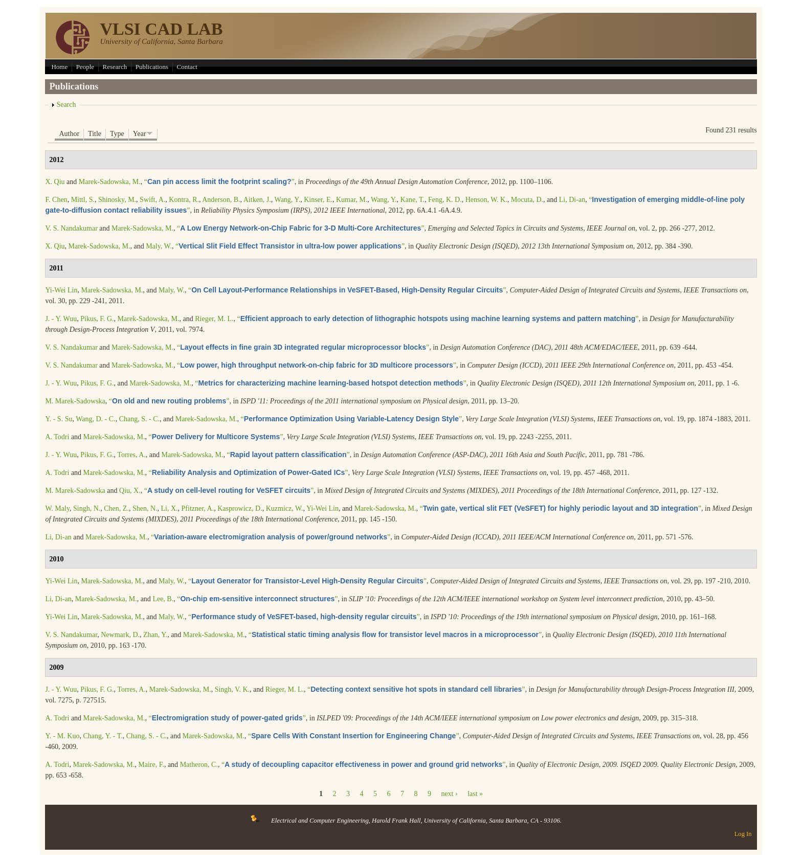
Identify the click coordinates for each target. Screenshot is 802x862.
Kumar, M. (351, 199)
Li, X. (169, 508)
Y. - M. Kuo (62, 736)
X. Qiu (54, 182)
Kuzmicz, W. (284, 508)
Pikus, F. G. (97, 319)
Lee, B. (162, 599)
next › (449, 794)
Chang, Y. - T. (102, 736)
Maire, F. (151, 764)
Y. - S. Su (58, 419)
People (85, 67)
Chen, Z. (116, 508)
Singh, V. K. (232, 689)
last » (475, 794)
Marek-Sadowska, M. (110, 182)
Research (115, 67)
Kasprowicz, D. (239, 508)
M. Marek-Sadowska (75, 401)
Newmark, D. (120, 635)
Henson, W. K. (486, 199)
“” (219, 182)
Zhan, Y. (155, 635)
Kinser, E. (318, 199)
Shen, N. (145, 508)
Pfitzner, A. (198, 508)
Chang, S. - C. (139, 419)
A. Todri (57, 437)
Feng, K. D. (445, 199)
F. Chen (56, 199)
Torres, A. (131, 455)
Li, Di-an (572, 199)
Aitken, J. (257, 199)
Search (66, 104)
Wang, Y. (288, 199)
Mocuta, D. (527, 199)
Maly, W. (159, 246)
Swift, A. (152, 199)
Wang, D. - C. (95, 419)
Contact (187, 67)
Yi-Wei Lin (61, 290)
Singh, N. (86, 508)
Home (59, 67)
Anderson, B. (221, 199)
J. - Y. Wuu (61, 319)
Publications (152, 67)
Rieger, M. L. (214, 319)
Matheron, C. (199, 764)
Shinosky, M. (117, 199)
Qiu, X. (130, 490)
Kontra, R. (184, 199)
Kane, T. (412, 199)
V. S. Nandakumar (71, 228)
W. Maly (57, 508)
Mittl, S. (83, 199)
